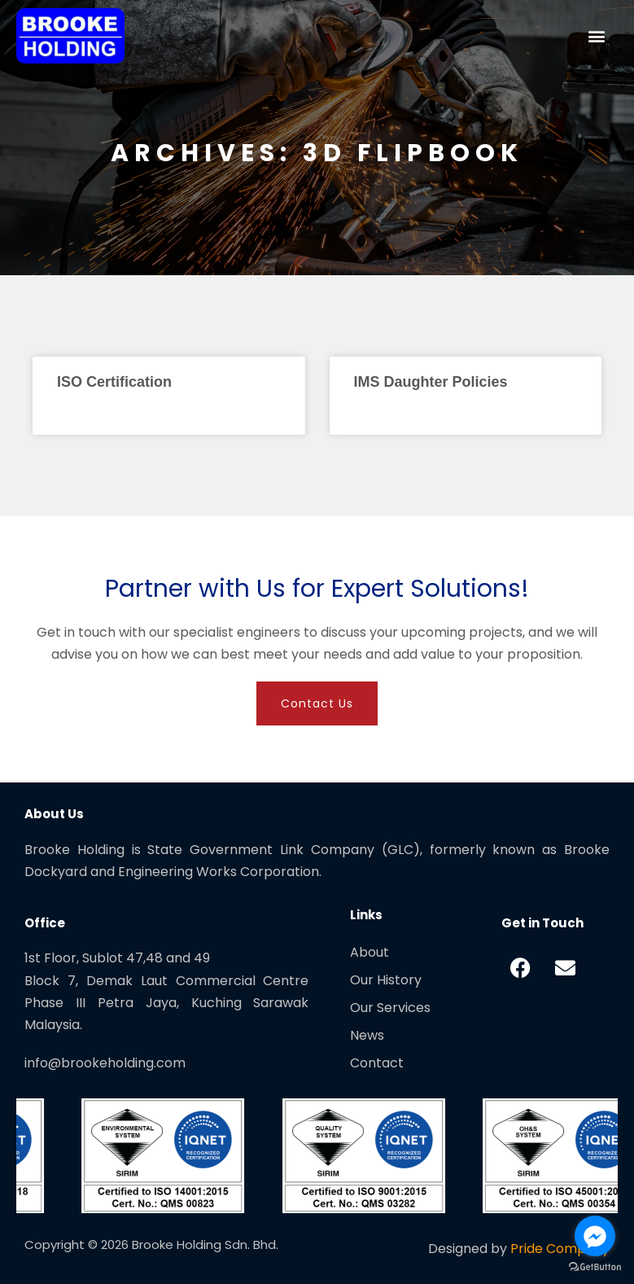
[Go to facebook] (595, 1236)
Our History (386, 980)
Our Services (390, 1007)
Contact (377, 1063)
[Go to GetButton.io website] (595, 1267)
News (367, 1035)
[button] (596, 35)
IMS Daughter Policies (431, 382)
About (369, 952)
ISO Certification (114, 382)
